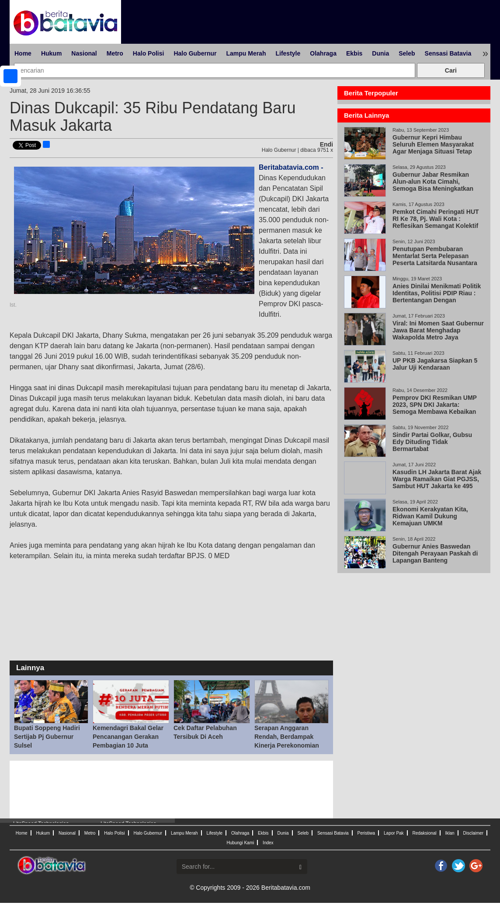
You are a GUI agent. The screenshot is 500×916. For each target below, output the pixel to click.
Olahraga (323, 53)
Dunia (380, 53)
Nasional (84, 53)
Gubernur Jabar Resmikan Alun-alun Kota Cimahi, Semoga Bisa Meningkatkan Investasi (432, 185)
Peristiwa (366, 833)
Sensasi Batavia (448, 53)
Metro (115, 53)
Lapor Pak (394, 833)
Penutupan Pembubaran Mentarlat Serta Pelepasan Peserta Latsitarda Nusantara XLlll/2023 (434, 259)
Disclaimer (473, 833)
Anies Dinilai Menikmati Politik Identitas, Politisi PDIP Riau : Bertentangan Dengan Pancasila (436, 297)
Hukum (51, 53)
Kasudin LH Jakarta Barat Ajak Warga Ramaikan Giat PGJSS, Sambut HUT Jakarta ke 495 (436, 478)
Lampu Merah (246, 53)
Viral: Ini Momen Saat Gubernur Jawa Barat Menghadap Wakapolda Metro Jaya (438, 330)
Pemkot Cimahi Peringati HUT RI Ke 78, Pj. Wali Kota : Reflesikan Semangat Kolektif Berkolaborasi (435, 222)
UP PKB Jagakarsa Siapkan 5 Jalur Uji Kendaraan (434, 364)
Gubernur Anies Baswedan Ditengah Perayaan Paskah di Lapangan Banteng (435, 553)
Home (22, 53)
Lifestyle (287, 53)
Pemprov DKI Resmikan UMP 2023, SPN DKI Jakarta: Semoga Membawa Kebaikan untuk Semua (434, 408)
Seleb (407, 53)
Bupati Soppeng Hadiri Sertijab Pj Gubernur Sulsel (47, 736)
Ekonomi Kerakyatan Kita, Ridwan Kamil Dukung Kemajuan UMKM (430, 516)
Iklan (449, 833)
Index (268, 842)
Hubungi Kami (240, 842)
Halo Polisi (148, 53)
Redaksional (425, 833)
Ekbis (354, 53)
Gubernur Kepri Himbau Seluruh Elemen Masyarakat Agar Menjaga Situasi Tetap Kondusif (433, 148)
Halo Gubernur (195, 53)
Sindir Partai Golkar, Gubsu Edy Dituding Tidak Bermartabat (432, 441)
